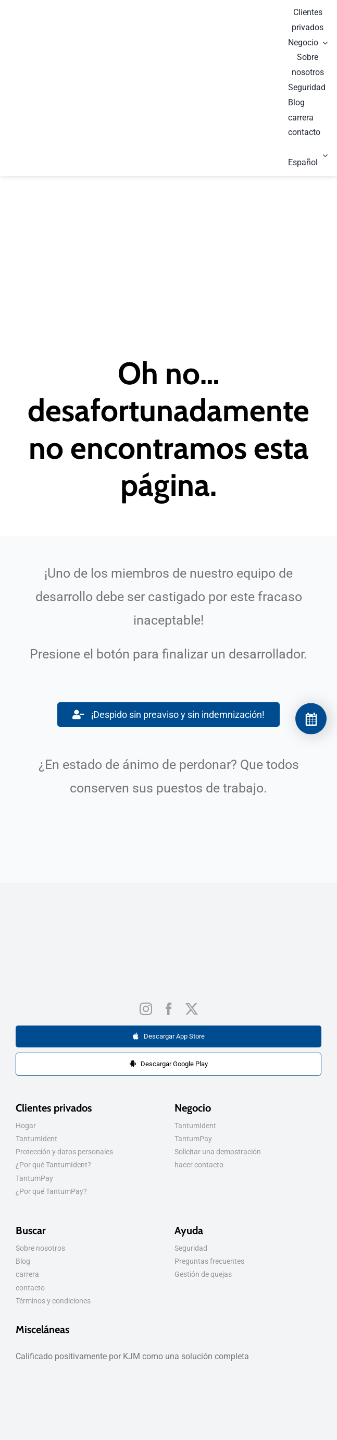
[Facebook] (169, 1009)
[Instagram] (146, 1009)
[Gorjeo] (191, 1009)
